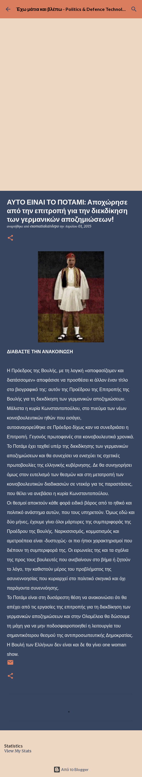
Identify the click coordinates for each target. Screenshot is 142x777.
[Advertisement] (71, 148)
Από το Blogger (71, 769)
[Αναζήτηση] (134, 9)
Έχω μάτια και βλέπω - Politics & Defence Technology (73, 9)
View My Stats (17, 751)
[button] (10, 238)
